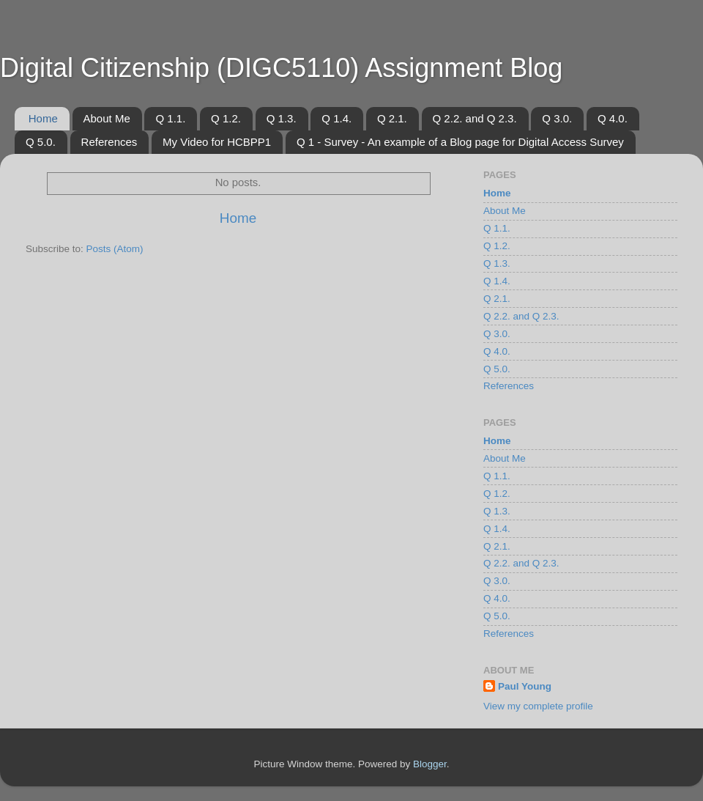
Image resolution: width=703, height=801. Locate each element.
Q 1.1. (170, 118)
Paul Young (524, 686)
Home (43, 118)
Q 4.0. (613, 118)
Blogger (430, 763)
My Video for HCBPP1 (217, 142)
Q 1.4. (336, 118)
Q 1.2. (226, 118)
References (109, 142)
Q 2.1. (392, 118)
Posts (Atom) (115, 248)
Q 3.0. (557, 118)
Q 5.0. (41, 142)
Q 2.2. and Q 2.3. (475, 118)
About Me (106, 118)
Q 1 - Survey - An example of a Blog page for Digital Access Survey (460, 142)
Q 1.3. (282, 118)
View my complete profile (538, 706)
